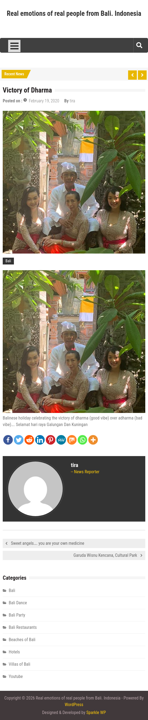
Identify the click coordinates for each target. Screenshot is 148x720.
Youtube (16, 676)
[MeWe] (61, 440)
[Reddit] (29, 440)
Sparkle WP (96, 712)
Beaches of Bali (22, 639)
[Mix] (72, 440)
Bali (8, 261)
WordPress (74, 704)
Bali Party (17, 615)
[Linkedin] (40, 440)
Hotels (14, 651)
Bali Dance (18, 602)
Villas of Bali (19, 664)
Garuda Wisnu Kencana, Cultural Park (105, 555)
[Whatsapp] (82, 440)
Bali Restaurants (23, 627)
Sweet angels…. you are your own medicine (47, 543)
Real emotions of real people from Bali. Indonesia (74, 13)
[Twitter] (18, 440)
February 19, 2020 (44, 100)
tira (72, 100)
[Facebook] (8, 440)
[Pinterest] (50, 440)
